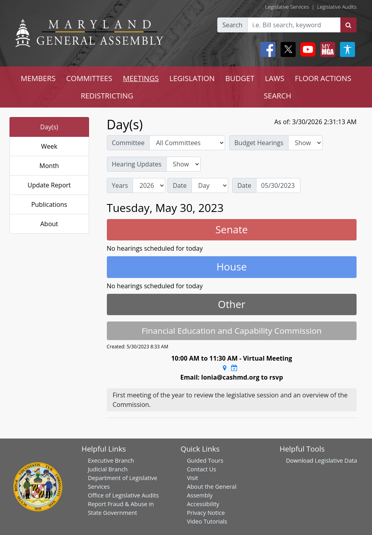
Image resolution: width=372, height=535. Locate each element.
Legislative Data (336, 460)
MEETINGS (141, 78)
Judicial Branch (108, 469)
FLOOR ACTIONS (323, 78)
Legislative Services (287, 6)
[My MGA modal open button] (326, 49)
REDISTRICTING (107, 95)
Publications (49, 204)
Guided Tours (205, 460)
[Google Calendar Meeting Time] (234, 367)
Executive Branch (111, 460)
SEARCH (277, 95)
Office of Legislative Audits (123, 495)
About (49, 223)
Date (179, 185)
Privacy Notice (206, 512)
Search (232, 25)
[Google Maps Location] (224, 367)
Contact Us (201, 469)
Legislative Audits (337, 6)
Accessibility (203, 504)
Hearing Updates (136, 164)
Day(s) (49, 127)
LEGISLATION (192, 78)
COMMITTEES (89, 78)
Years (120, 185)
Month (49, 165)
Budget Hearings (258, 142)
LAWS (274, 78)
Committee (128, 142)
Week (49, 146)
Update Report (49, 185)
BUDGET (239, 78)
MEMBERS (38, 78)
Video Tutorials (207, 521)
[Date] (278, 185)
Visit (192, 478)
